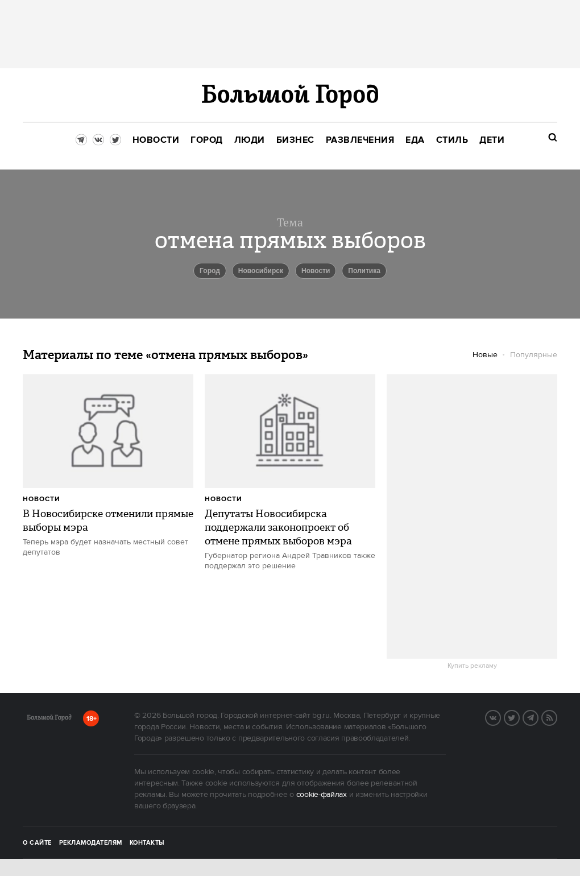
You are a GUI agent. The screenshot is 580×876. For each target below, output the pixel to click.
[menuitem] (156, 140)
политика (364, 271)
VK (500, 717)
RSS (556, 717)
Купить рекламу (472, 666)
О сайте (37, 843)
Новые (485, 355)
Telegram (537, 717)
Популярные (533, 355)
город (210, 271)
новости (315, 271)
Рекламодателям (90, 843)
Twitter (519, 717)
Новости (41, 499)
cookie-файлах (321, 795)
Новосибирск (260, 271)
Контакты (147, 843)
